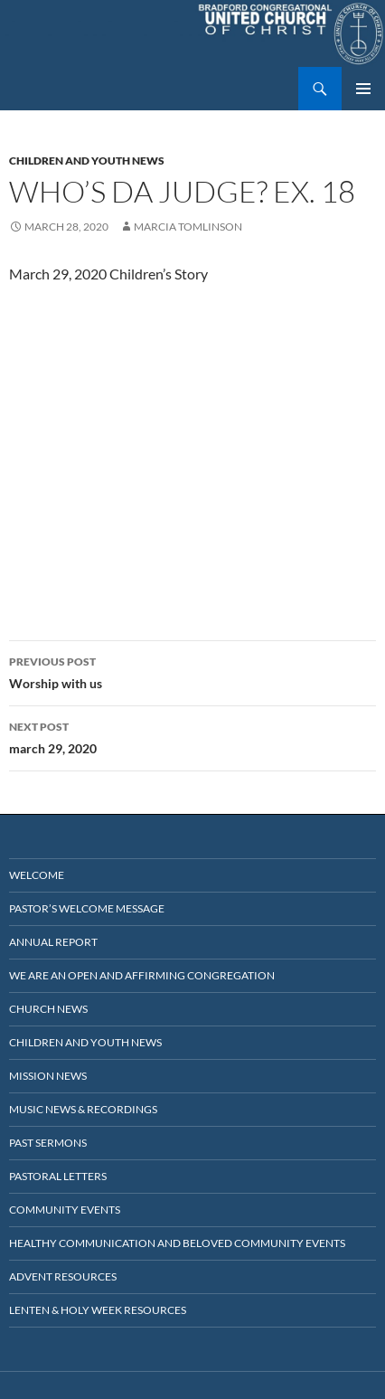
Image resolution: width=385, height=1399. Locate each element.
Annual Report (53, 942)
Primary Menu (363, 88)
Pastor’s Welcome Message (86, 908)
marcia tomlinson (188, 226)
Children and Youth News (86, 160)
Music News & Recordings (83, 1109)
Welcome (36, 875)
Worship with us (192, 671)
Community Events (64, 1209)
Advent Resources (63, 1276)
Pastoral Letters (58, 1176)
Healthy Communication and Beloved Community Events (177, 1243)
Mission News (48, 1075)
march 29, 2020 (192, 736)
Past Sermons (48, 1142)
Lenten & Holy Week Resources (97, 1310)
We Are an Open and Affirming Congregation (142, 975)
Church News (48, 1009)
